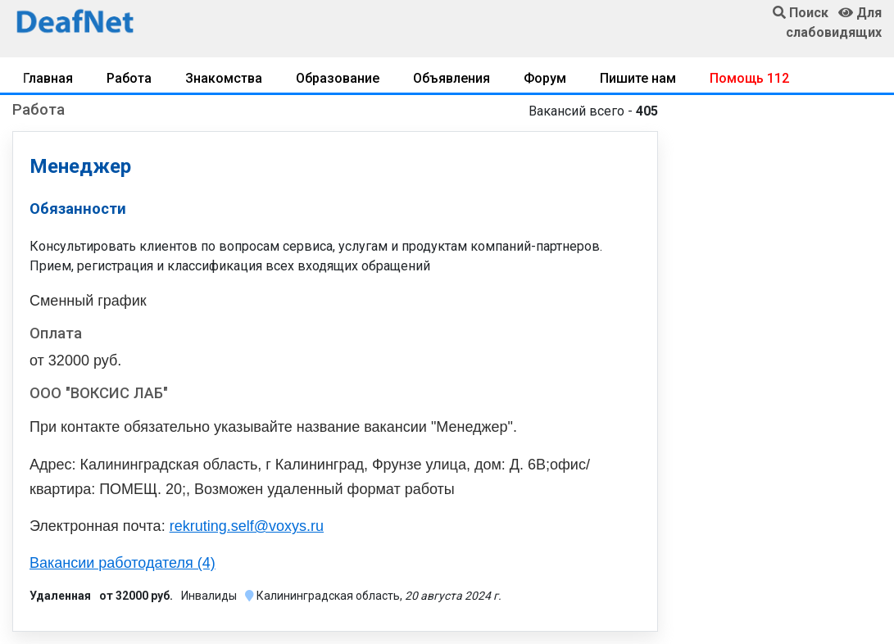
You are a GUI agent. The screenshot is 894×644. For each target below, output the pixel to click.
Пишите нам (638, 78)
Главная (48, 78)
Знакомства (223, 78)
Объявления (451, 78)
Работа (129, 78)
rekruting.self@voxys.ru (247, 526)
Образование (337, 78)
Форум (545, 78)
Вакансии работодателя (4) (122, 563)
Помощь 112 (749, 78)
